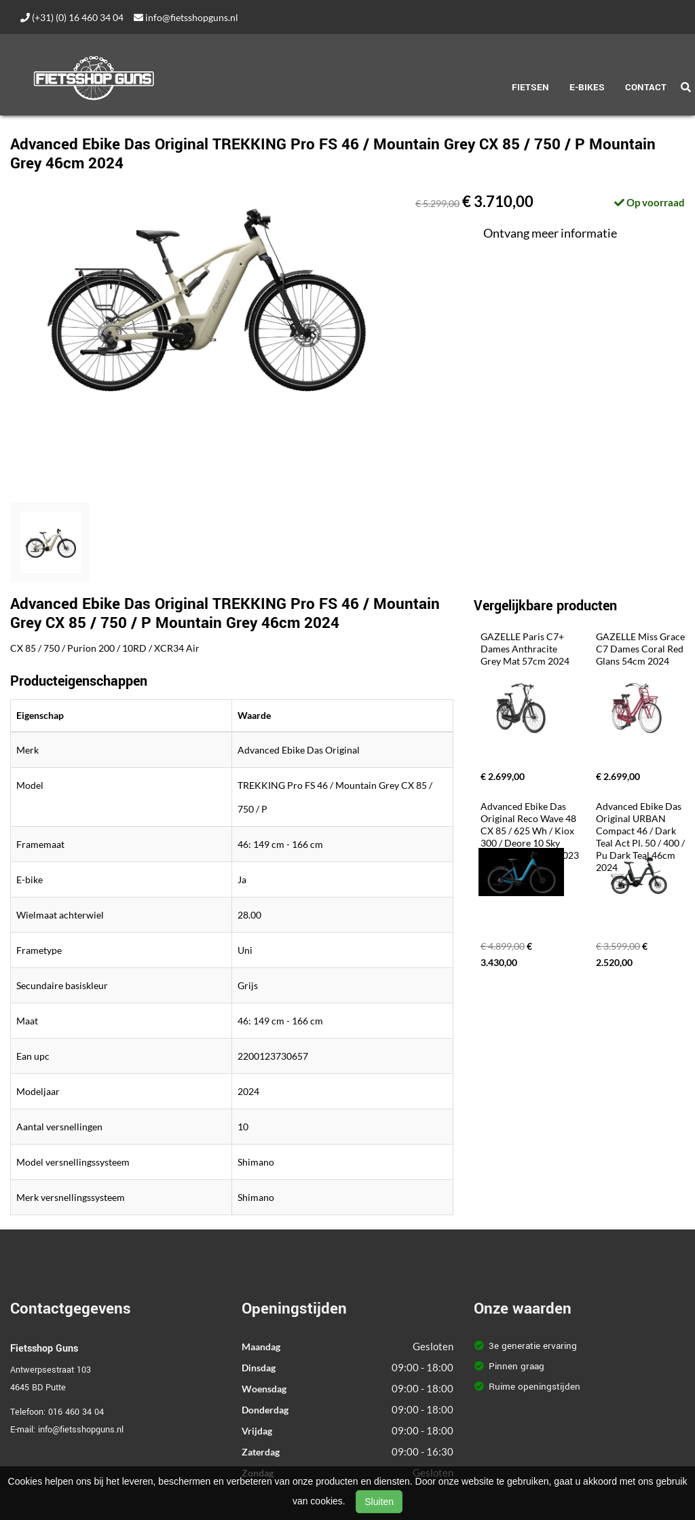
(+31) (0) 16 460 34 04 (72, 17)
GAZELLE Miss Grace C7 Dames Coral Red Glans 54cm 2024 (641, 649)
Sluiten (379, 1501)
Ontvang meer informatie (550, 232)
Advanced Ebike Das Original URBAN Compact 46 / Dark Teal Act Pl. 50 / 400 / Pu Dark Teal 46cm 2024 (641, 836)
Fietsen (530, 87)
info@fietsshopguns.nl (186, 17)
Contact (645, 87)
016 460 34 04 (76, 1412)
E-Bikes (587, 87)
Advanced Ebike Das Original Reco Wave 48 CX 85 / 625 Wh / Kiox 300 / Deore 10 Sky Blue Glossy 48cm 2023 (530, 830)
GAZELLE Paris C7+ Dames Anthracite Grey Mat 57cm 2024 (525, 649)
